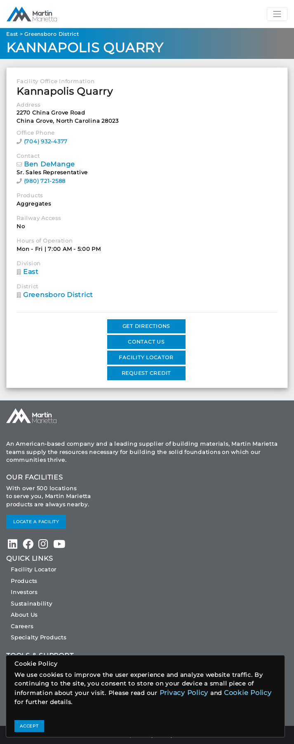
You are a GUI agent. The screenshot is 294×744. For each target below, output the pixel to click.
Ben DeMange (49, 164)
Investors (24, 592)
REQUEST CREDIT (146, 373)
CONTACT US (146, 342)
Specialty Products (38, 637)
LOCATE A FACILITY (36, 521)
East (12, 34)
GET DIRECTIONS (146, 326)
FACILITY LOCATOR (146, 357)
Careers (22, 626)
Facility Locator (33, 569)
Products (24, 581)
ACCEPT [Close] (29, 726)
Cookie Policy (248, 693)
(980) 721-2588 (45, 181)
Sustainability (31, 603)
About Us (24, 614)
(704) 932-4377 (46, 141)
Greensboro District (51, 34)
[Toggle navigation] (277, 14)
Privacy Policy (184, 693)
